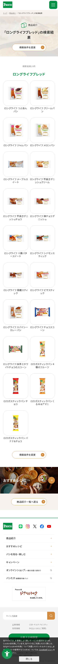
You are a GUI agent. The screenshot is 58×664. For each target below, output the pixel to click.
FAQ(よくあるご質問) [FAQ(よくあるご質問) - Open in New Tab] (37, 628)
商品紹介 (12, 13)
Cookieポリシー (46, 649)
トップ (5, 13)
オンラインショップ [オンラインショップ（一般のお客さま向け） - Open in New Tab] (23, 570)
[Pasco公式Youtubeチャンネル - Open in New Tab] (49, 526)
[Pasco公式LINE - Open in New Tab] (21, 526)
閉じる (29, 659)
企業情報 (16, 624)
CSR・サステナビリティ (38, 624)
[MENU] (53, 5)
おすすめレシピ (14, 546)
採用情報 (16, 628)
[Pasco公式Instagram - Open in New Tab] (28, 526)
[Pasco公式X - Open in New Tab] (35, 526)
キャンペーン (12, 562)
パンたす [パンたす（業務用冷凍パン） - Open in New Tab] (17, 578)
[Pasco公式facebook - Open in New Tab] (42, 526)
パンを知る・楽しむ (16, 554)
